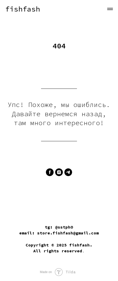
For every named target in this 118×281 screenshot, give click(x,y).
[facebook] (50, 172)
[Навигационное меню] (110, 9)
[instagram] (59, 172)
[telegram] (68, 172)
